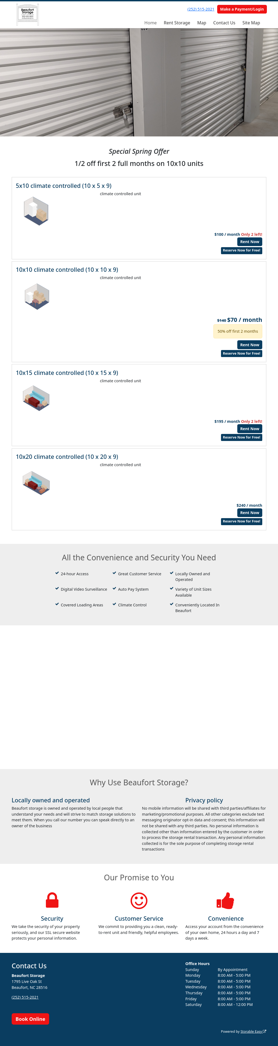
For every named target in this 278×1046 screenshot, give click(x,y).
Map (201, 23)
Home (150, 23)
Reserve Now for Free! (241, 250)
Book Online (30, 1019)
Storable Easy (253, 1031)
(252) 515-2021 (201, 9)
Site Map (251, 23)
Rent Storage (177, 23)
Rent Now (249, 241)
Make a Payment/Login (242, 9)
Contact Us (224, 23)
